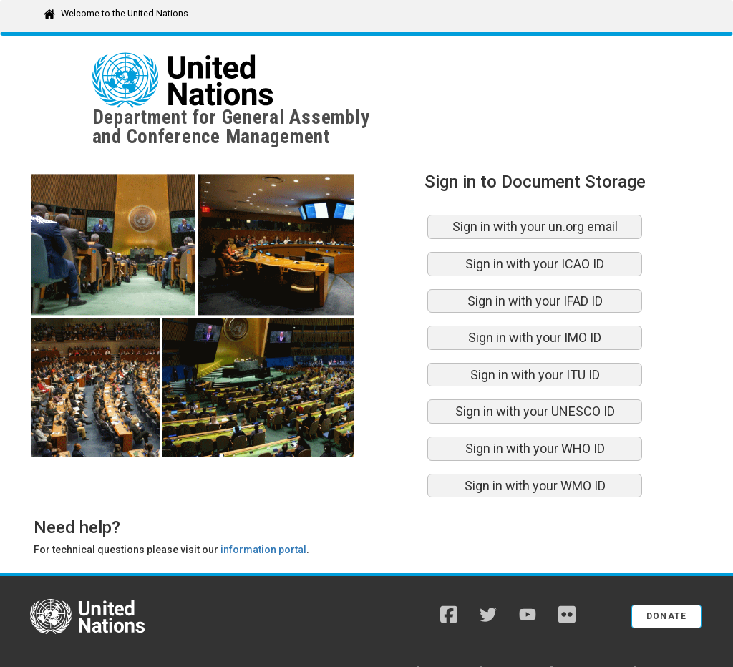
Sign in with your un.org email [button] (535, 187)
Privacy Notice (594, 632)
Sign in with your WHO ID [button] (535, 409)
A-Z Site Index (380, 632)
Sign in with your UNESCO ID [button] (535, 372)
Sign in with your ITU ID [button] (535, 336)
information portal (263, 511)
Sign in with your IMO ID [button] (534, 298)
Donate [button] (666, 578)
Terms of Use (674, 632)
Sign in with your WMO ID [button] (535, 446)
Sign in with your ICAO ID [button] (534, 225)
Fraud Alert (517, 632)
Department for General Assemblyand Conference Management (429, 80)
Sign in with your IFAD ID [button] (535, 262)
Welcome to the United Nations (124, 13)
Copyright (451, 632)
